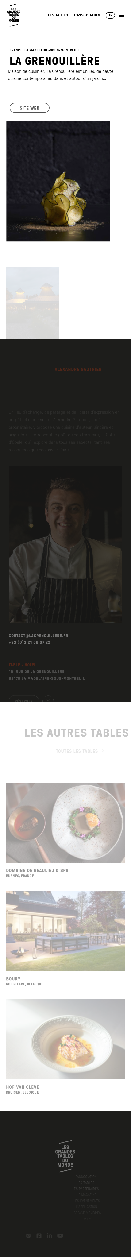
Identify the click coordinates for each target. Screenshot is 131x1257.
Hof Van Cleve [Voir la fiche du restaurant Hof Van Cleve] (22, 1094)
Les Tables (58, 15)
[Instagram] (26, 1235)
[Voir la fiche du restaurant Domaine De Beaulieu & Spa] (65, 830)
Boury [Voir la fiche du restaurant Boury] (13, 985)
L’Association (87, 15)
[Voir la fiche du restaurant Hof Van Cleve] (65, 1046)
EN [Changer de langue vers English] (110, 15)
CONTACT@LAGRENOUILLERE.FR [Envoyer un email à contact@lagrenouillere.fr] (38, 643)
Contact (88, 1218)
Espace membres (88, 1212)
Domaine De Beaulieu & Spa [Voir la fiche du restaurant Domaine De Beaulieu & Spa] (37, 877)
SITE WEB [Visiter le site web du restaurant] (29, 110)
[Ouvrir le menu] (121, 15)
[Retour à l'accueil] (14, 15)
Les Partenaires (88, 1188)
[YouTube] (58, 1235)
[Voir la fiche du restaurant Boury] (65, 938)
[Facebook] (37, 1235)
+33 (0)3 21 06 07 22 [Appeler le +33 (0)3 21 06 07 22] (29, 650)
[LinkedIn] (48, 1235)
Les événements (88, 1200)
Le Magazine (88, 1194)
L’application (88, 1206)
